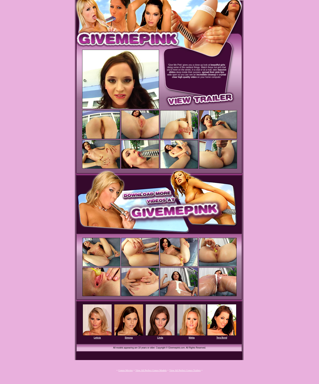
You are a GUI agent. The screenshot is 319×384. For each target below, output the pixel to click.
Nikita (192, 338)
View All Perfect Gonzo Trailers (185, 370)
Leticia (97, 338)
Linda (160, 338)
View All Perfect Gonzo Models (151, 370)
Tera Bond (221, 338)
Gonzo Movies (125, 370)
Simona (129, 338)
